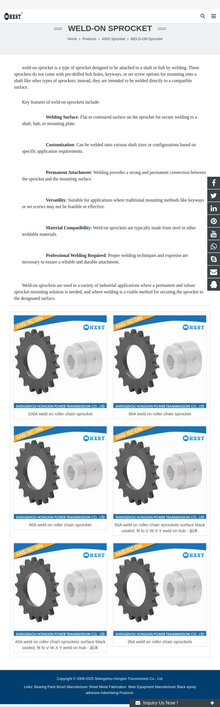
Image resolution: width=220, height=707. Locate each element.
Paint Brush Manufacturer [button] (68, 687)
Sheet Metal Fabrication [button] (108, 687)
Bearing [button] (40, 687)
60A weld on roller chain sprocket (60, 525)
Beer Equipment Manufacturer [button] (152, 687)
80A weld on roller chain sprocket (160, 414)
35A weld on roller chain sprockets (160, 642)
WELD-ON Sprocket (110, 29)
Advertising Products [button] (117, 693)
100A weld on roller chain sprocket (60, 414)
